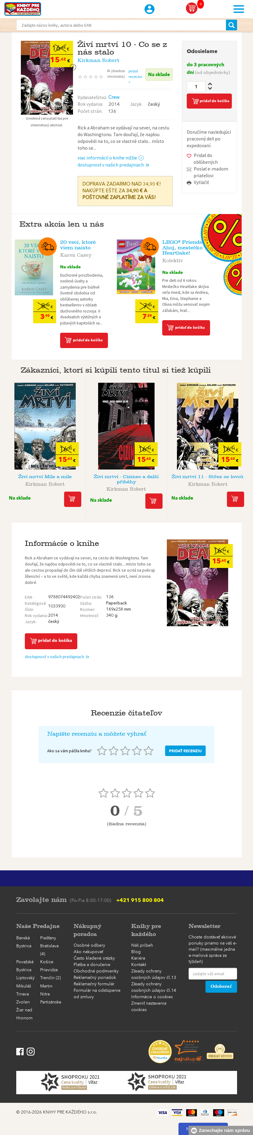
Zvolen (23, 1002)
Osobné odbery (89, 945)
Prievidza (49, 970)
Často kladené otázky (94, 958)
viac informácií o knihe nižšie (111, 158)
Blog (136, 952)
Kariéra (138, 958)
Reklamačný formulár (94, 984)
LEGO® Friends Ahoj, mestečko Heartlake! (182, 247)
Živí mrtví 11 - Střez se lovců (207, 476)
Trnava (22, 994)
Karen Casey (76, 253)
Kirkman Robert (98, 59)
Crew (114, 97)
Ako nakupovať (88, 952)
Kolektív (172, 259)
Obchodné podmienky (96, 971)
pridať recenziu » (135, 76)
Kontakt (138, 965)
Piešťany (48, 938)
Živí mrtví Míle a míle (45, 476)
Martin (46, 986)
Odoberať (221, 986)
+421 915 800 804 (140, 900)
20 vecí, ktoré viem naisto (78, 245)
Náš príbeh (142, 945)
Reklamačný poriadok (95, 978)
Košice (46, 962)
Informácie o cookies (152, 997)
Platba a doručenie (92, 965)
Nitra (45, 994)
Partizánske (50, 1002)
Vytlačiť (201, 182)
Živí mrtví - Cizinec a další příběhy (126, 479)
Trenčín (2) (50, 978)
